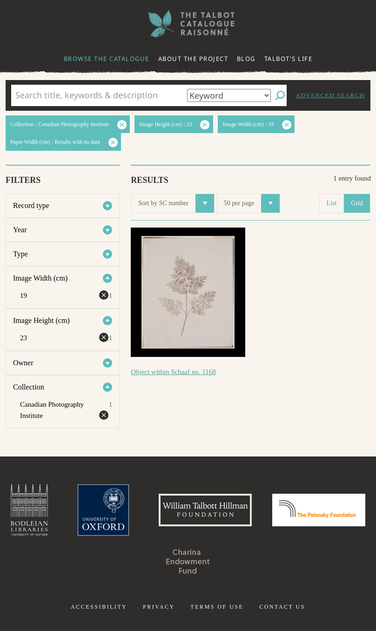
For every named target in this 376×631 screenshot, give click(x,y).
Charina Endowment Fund (188, 561)
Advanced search (330, 95)
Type (20, 254)
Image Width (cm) (40, 278)
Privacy (159, 607)
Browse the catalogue (106, 58)
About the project (193, 58)
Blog (246, 58)
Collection (28, 387)
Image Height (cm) (41, 320)
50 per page (252, 203)
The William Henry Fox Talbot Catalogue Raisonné (188, 23)
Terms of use (216, 607)
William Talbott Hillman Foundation (205, 510)
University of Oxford (103, 510)
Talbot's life (288, 58)
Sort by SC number (176, 203)
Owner (23, 363)
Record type (31, 205)
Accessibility (99, 607)
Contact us (282, 607)
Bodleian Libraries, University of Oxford (29, 510)
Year (20, 230)
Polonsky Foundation (318, 510)
